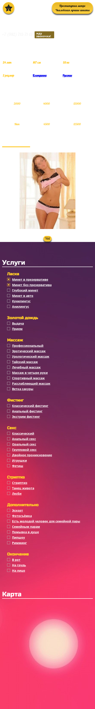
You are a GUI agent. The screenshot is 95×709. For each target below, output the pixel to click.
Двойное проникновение (32, 455)
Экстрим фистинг (26, 417)
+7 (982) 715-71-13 (28, 34)
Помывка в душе (25, 532)
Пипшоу (18, 537)
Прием (17, 329)
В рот (16, 560)
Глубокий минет (25, 290)
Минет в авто (22, 296)
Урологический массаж (30, 356)
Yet (47, 238)
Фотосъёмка (22, 516)
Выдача (18, 323)
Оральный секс (24, 444)
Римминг (19, 543)
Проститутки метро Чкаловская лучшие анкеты (72, 8)
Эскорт (17, 510)
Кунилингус (21, 301)
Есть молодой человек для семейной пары (46, 521)
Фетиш (17, 466)
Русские (67, 75)
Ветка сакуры (22, 389)
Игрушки (19, 460)
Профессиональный (27, 346)
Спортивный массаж (28, 378)
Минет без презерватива (32, 285)
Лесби (16, 493)
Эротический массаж (29, 351)
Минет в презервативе (30, 279)
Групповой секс (24, 450)
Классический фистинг (30, 406)
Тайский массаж (25, 362)
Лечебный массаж (26, 367)
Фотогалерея (16, 142)
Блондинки (39, 75)
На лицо (18, 570)
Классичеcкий (23, 433)
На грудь (19, 565)
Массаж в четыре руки (30, 373)
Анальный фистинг (27, 411)
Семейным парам (26, 527)
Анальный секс (24, 439)
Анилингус (20, 306)
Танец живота (23, 488)
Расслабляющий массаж (31, 383)
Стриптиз (19, 483)
